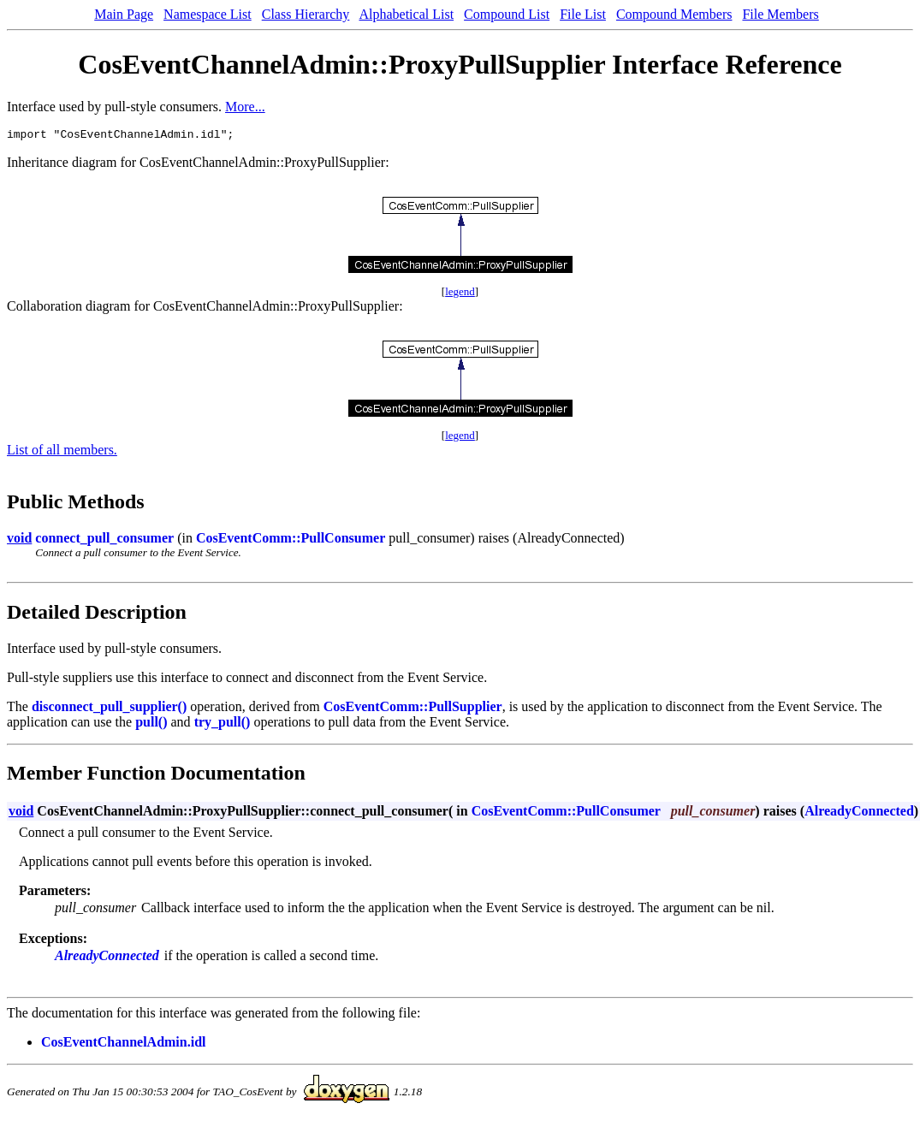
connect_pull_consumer (104, 540)
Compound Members (674, 14)
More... (245, 106)
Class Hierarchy (306, 14)
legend (460, 294)
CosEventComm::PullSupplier (412, 709)
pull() (151, 724)
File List (583, 14)
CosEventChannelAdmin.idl (123, 1044)
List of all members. (62, 452)
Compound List (506, 14)
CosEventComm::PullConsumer (290, 540)
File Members (780, 14)
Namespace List (207, 14)
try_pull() (222, 724)
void (19, 540)
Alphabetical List (406, 14)
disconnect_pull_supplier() (109, 709)
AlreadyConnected (859, 813)
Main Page (123, 14)
